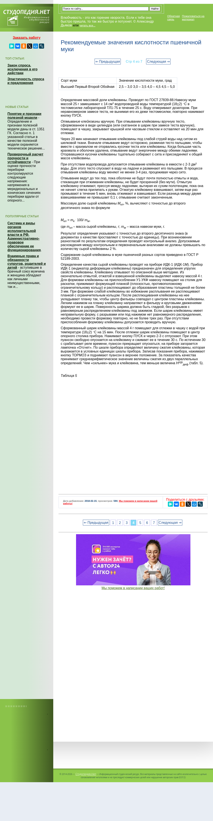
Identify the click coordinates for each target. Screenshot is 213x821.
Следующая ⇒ (158, 61)
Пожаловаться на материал (193, 18)
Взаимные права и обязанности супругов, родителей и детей (26, 261)
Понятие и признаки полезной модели (24, 115)
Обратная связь (173, 18)
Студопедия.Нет (85, 774)
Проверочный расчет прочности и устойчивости (25, 158)
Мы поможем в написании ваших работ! (133, 588)
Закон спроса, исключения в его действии (22, 69)
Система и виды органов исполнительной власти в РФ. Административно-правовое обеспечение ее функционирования (24, 236)
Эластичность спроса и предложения (25, 81)
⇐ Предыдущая (107, 61)
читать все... (87, 25)
